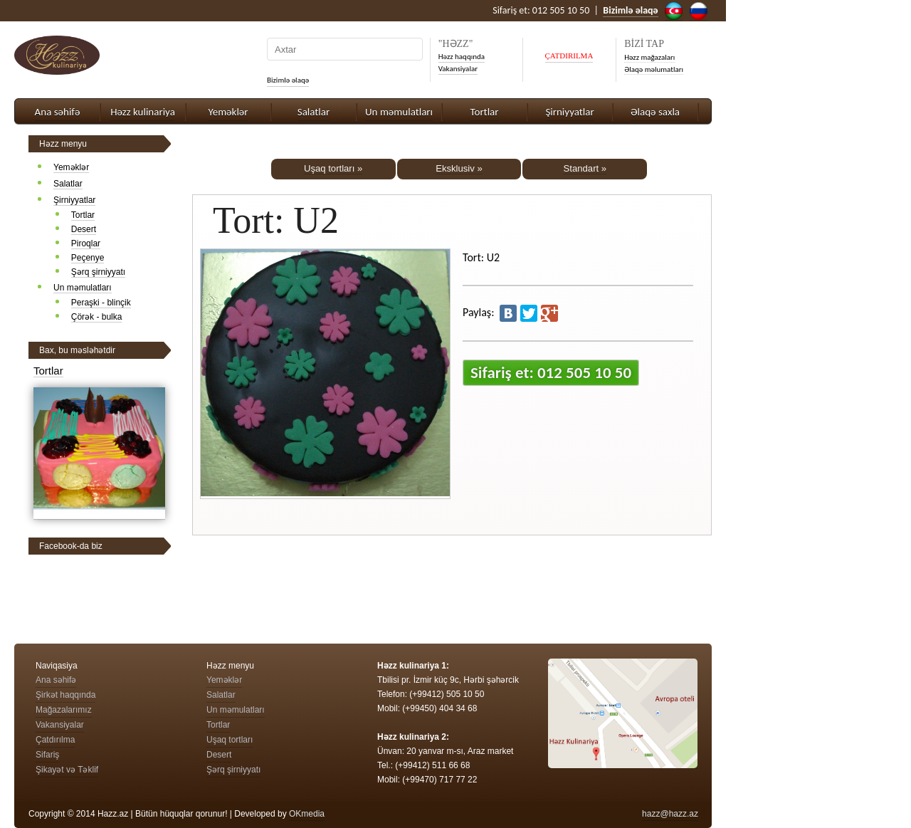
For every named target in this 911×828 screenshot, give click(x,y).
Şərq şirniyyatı (98, 272)
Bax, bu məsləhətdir (77, 350)
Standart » (585, 168)
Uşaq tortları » (333, 168)
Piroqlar (85, 243)
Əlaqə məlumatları (653, 69)
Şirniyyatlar (569, 111)
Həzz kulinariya (142, 111)
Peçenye (88, 258)
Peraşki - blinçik (101, 303)
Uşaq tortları (229, 740)
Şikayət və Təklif (67, 770)
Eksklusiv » (459, 168)
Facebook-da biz (70, 546)
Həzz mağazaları (649, 57)
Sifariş (47, 755)
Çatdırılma (55, 740)
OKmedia (307, 814)
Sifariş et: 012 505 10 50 (550, 372)
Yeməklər (228, 111)
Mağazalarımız (64, 710)
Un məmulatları (399, 111)
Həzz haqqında (461, 56)
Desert (83, 229)
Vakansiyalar (458, 68)
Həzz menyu (63, 144)
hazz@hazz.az (670, 814)
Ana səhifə (57, 111)
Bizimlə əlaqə (288, 80)
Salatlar (313, 111)
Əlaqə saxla (655, 111)
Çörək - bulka (96, 317)
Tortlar (484, 111)
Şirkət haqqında (65, 695)
